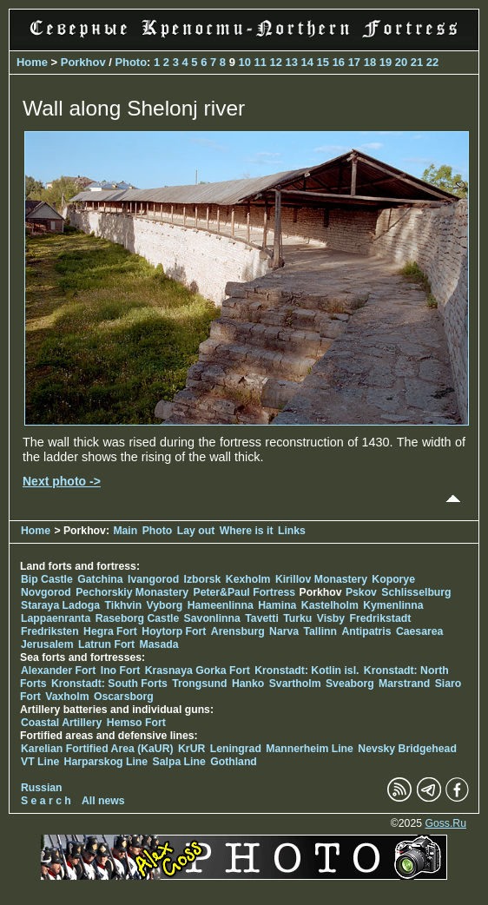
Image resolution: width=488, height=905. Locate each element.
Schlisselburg (416, 592)
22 (432, 62)
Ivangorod (153, 579)
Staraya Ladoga (60, 605)
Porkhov (83, 62)
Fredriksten (50, 631)
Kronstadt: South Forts (109, 683)
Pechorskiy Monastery (132, 592)
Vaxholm (67, 696)
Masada (159, 644)
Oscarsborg (124, 696)
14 (307, 62)
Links (292, 531)
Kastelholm (330, 605)
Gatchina (99, 579)
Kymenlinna (393, 605)
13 (292, 62)
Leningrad (235, 749)
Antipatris (366, 631)
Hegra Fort (110, 631)
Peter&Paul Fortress (244, 592)
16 (339, 62)
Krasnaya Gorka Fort (197, 670)
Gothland (233, 762)
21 (417, 62)
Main (125, 531)
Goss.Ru (445, 823)
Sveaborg (350, 683)
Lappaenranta (55, 618)
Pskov (361, 592)
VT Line (40, 762)
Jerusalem (47, 644)
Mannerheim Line (309, 749)
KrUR (191, 749)
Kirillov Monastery (321, 579)
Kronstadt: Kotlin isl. (306, 670)
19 (385, 62)
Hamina (277, 605)
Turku (297, 618)
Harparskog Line (106, 762)
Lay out (196, 531)
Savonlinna (212, 618)
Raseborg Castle (138, 618)
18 (370, 62)
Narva (284, 631)
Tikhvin (123, 605)
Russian (42, 788)
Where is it (247, 531)
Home (32, 62)
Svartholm (295, 683)
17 (354, 62)
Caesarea (419, 631)
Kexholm (248, 579)
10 (244, 62)
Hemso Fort (136, 723)
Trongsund (199, 683)
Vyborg (165, 605)
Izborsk (202, 579)
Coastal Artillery (61, 723)
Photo (131, 62)
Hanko (248, 683)
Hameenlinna (221, 605)
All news (103, 801)
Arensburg (238, 631)
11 (260, 62)
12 (276, 62)
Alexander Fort (58, 670)
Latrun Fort (106, 644)
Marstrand (404, 683)
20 (401, 62)
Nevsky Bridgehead (407, 749)
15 (323, 62)
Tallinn (320, 631)
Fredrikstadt (381, 618)
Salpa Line (179, 762)
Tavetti (262, 618)
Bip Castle (47, 579)
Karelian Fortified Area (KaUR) (97, 749)
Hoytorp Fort (174, 631)
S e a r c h (46, 801)
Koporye (393, 579)
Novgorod (46, 592)
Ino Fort (121, 670)
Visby (331, 618)
